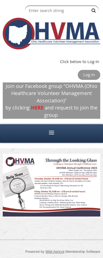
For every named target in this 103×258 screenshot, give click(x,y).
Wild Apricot (54, 252)
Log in (89, 74)
